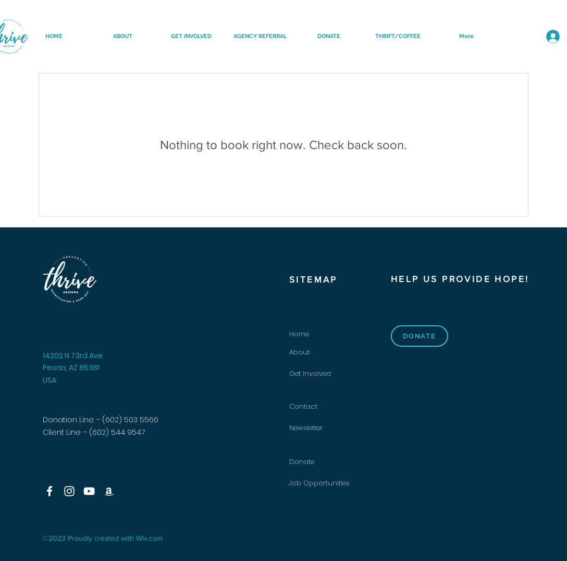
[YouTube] (89, 491)
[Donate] (326, 462)
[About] (326, 353)
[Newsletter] (326, 428)
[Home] (326, 334)
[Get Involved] (326, 374)
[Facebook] (49, 491)
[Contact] (326, 407)
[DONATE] (419, 336)
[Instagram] (69, 491)
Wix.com (149, 538)
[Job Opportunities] (326, 483)
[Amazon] (109, 491)
